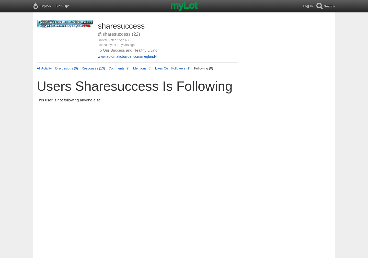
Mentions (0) (142, 68)
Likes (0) (161, 68)
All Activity (44, 68)
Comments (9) (119, 68)
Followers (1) (180, 68)
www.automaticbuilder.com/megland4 (127, 56)
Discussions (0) (66, 68)
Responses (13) (93, 68)
